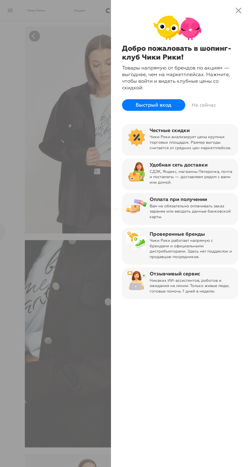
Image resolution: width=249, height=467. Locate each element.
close (238, 10)
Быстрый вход (153, 105)
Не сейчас (204, 105)
